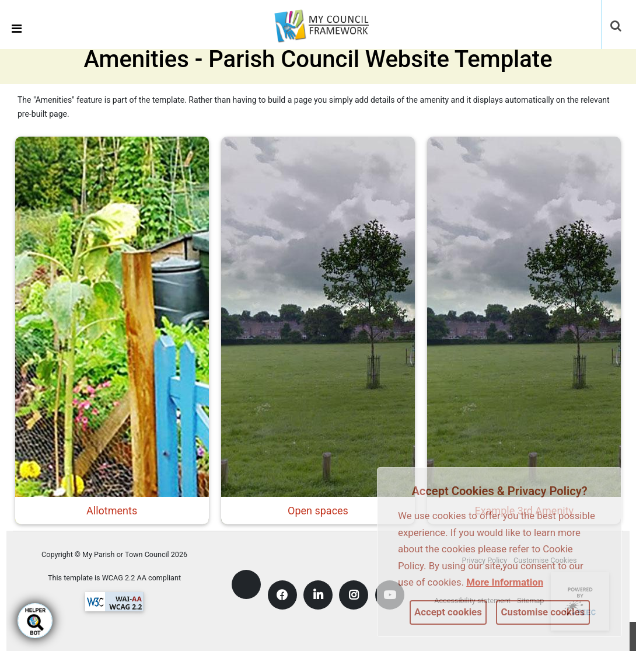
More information (504, 582)
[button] (616, 27)
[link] (329, 24)
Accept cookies (448, 612)
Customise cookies (543, 612)
